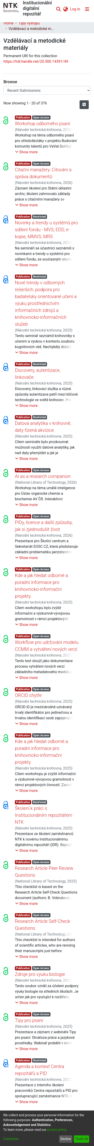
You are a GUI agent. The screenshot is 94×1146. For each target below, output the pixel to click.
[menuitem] (65, 9)
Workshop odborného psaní (42, 123)
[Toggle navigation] (87, 9)
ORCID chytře (28, 695)
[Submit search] (58, 9)
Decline (65, 1139)
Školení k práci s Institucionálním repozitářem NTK (43, 815)
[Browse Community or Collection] (47, 90)
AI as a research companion (43, 476)
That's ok (81, 1139)
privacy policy (56, 1129)
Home (9, 23)
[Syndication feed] (84, 104)
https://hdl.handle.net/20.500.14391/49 (35, 61)
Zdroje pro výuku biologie (40, 974)
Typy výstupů (28, 23)
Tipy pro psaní (29, 1020)
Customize (10, 1139)
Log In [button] (75, 9)
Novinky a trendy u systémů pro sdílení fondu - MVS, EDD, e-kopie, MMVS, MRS (46, 229)
